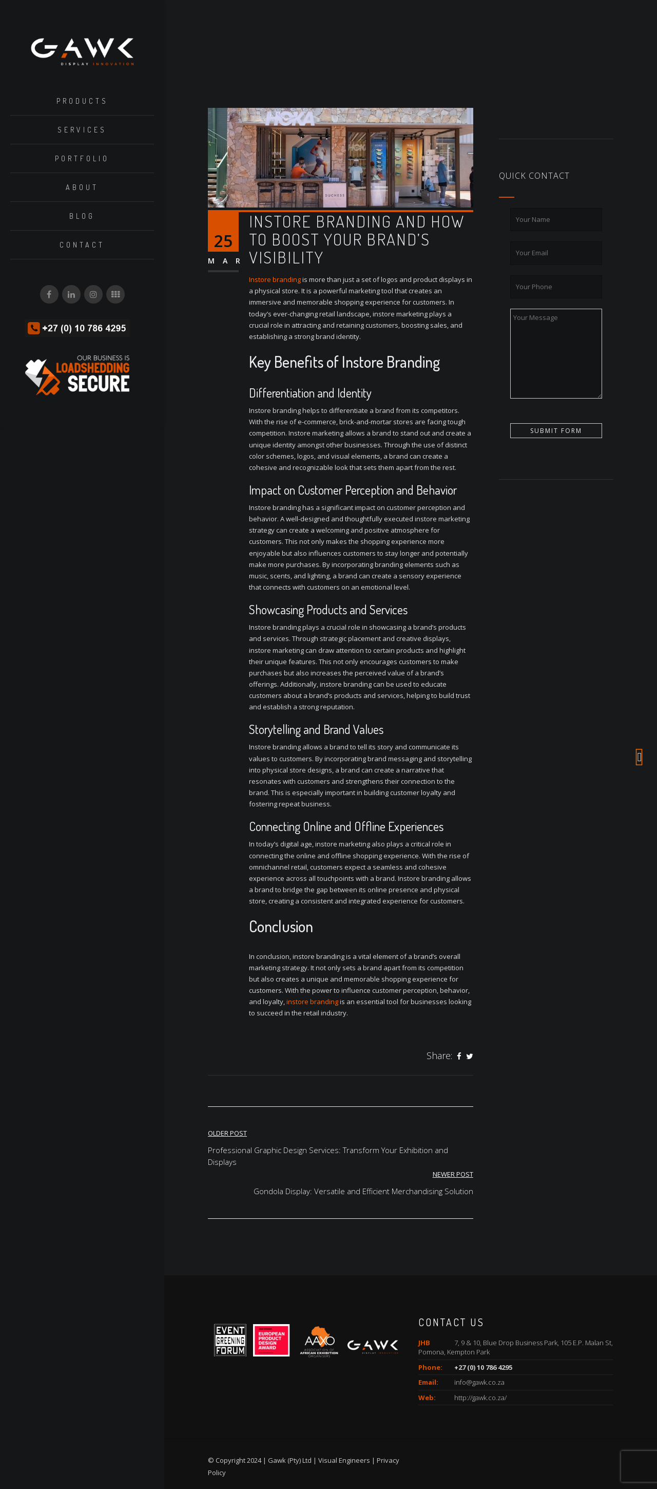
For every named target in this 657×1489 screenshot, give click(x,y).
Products (82, 101)
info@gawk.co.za (479, 1382)
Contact (82, 245)
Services (82, 130)
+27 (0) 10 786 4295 (483, 1367)
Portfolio (82, 159)
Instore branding (275, 279)
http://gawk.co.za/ (480, 1397)
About (82, 187)
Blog (82, 216)
